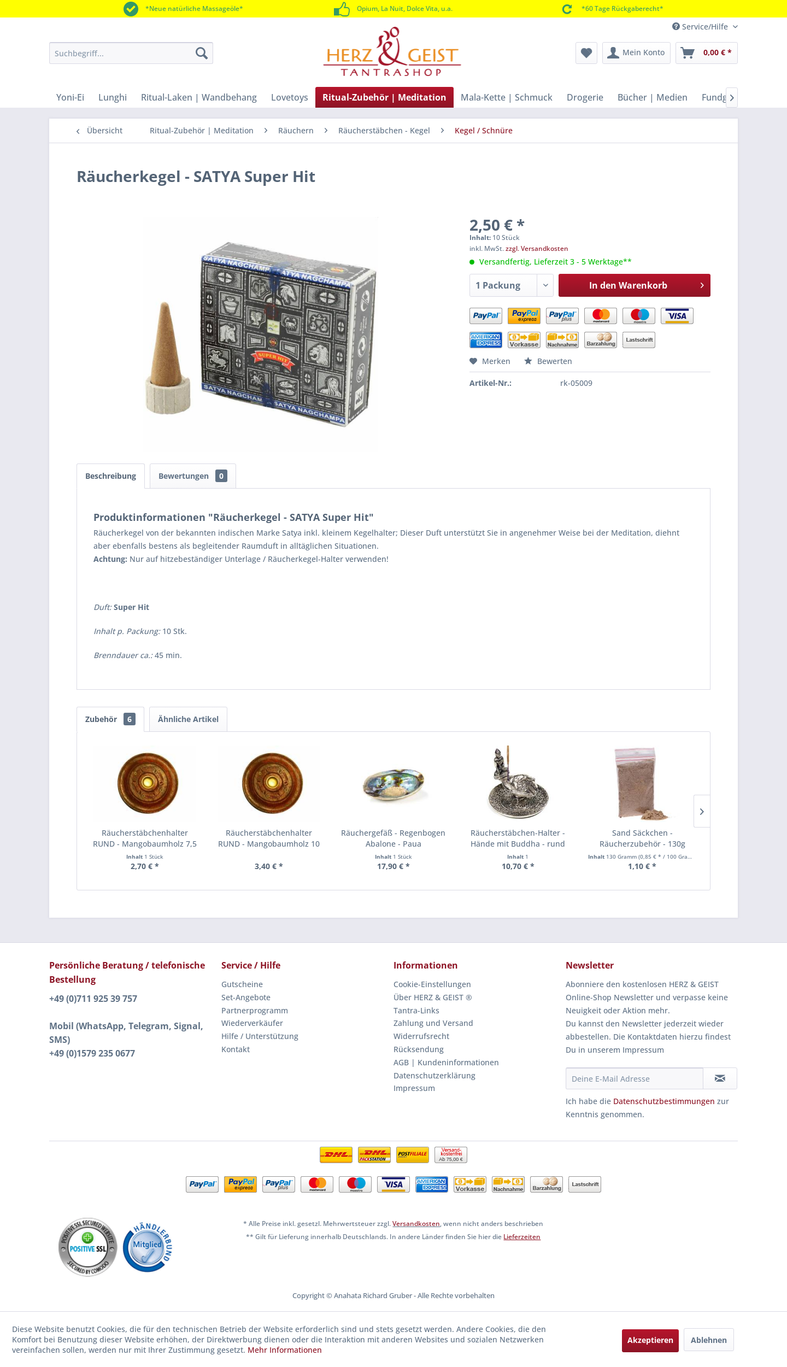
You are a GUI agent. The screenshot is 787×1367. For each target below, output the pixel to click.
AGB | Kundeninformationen (446, 1062)
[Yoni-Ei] (70, 97)
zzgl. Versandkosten (537, 248)
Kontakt (235, 1049)
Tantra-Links (416, 1010)
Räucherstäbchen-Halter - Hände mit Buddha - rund (518, 838)
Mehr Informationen (285, 1350)
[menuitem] (131, 53)
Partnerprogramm (254, 1010)
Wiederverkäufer (252, 1023)
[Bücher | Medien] (652, 97)
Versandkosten (416, 1223)
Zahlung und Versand (433, 1023)
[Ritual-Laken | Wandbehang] (199, 97)
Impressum (414, 1088)
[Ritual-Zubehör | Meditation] (384, 97)
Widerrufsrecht (421, 1036)
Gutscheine (242, 984)
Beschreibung (110, 476)
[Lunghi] (112, 97)
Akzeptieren (650, 1340)
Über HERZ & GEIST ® (432, 997)
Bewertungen (192, 476)
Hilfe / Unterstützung (259, 1036)
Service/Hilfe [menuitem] (701, 26)
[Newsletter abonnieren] (720, 1078)
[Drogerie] (585, 97)
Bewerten (548, 361)
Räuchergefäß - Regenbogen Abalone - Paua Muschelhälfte (393, 838)
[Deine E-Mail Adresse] (634, 1078)
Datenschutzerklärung (434, 1075)
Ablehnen (709, 1340)
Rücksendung (418, 1049)
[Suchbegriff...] (131, 53)
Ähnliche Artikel (188, 719)
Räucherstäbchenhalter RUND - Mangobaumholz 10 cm (269, 838)
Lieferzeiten (522, 1236)
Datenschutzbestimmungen (664, 1101)
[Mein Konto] (636, 53)
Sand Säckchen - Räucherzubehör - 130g (642, 838)
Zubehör (110, 719)
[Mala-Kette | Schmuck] (507, 97)
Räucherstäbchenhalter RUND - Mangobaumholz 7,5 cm (145, 838)
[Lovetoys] (289, 97)
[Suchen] (201, 53)
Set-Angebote (246, 997)
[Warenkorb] (707, 53)
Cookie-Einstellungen (432, 984)
